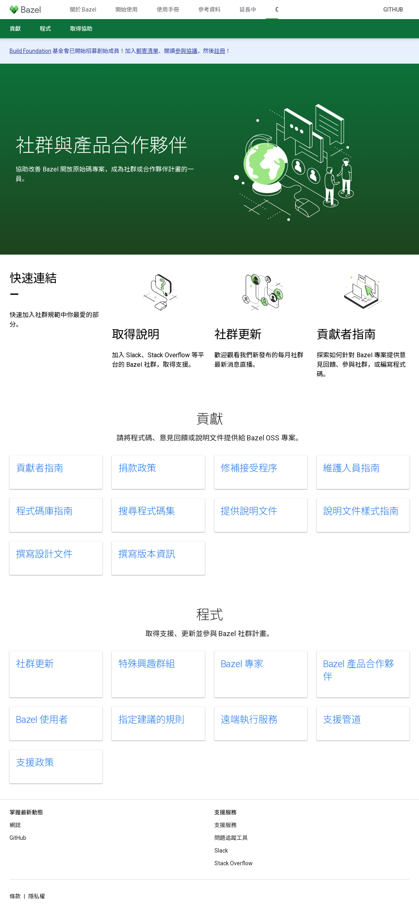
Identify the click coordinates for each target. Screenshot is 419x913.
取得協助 (81, 28)
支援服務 (225, 825)
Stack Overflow (233, 863)
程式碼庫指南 (44, 511)
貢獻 (15, 28)
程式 (45, 28)
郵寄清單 (147, 51)
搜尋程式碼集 (146, 511)
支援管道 (342, 719)
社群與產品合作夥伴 (101, 145)
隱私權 (36, 896)
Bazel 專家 (242, 664)
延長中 (248, 9)
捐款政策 (137, 468)
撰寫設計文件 (44, 554)
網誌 (15, 825)
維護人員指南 (351, 468)
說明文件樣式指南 (361, 511)
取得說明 (135, 334)
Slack (221, 850)
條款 (15, 896)
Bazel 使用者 (42, 719)
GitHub (393, 9)
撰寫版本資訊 (146, 554)
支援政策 (35, 762)
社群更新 (238, 334)
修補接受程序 (249, 468)
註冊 (219, 51)
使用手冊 (168, 9)
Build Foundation (30, 51)
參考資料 (209, 9)
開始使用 (126, 9)
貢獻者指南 (346, 334)
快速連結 (33, 286)
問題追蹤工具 (231, 838)
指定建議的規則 (151, 719)
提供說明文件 (249, 511)
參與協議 (186, 51)
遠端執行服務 (249, 719)
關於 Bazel (83, 9)
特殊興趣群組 (146, 664)
